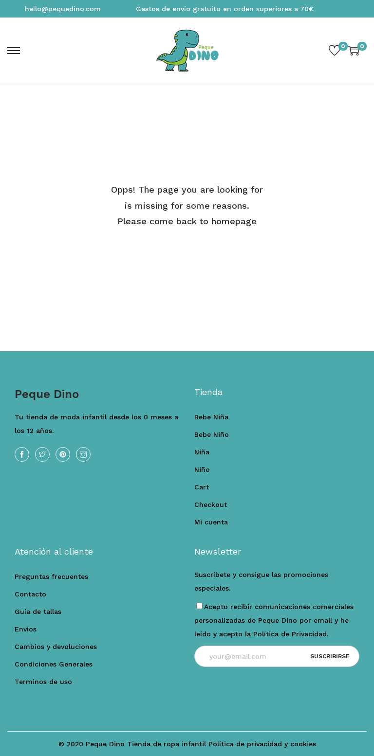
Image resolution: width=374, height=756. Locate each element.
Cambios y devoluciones (56, 646)
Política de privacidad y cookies (262, 744)
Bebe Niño (211, 434)
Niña (201, 452)
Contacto (30, 594)
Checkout (210, 504)
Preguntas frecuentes (51, 576)
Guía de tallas (38, 611)
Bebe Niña (211, 417)
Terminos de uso (43, 681)
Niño (202, 469)
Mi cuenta (211, 522)
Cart (201, 487)
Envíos (26, 629)
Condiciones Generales (54, 664)
